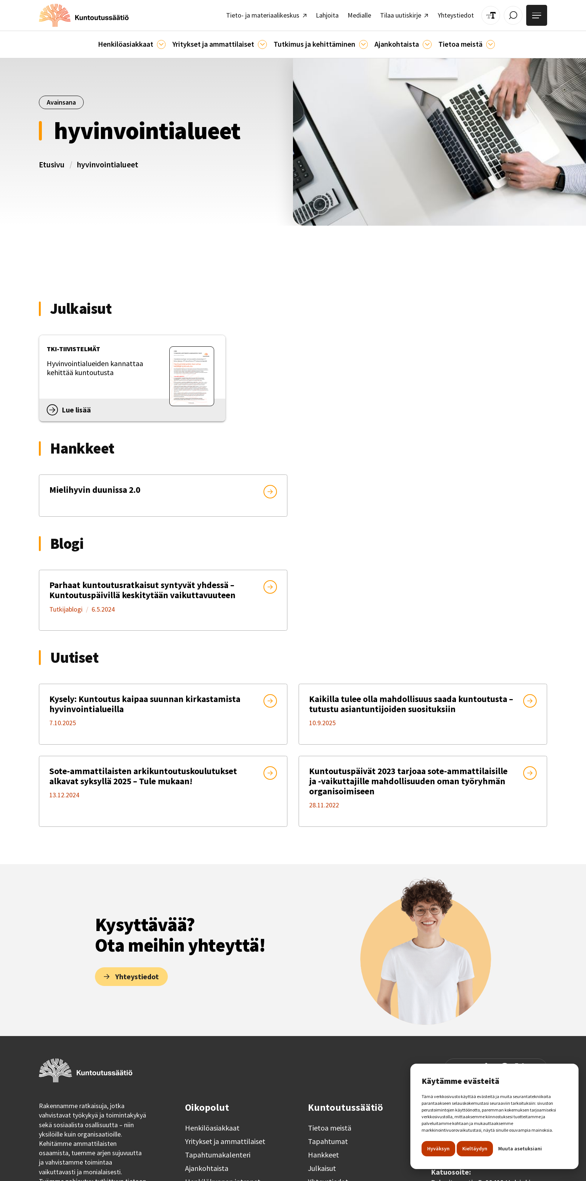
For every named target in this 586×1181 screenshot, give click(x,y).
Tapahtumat (328, 1139)
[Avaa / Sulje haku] (514, 15)
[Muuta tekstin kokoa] (491, 15)
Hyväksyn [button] (438, 1148)
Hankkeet (323, 1153)
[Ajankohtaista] (363, 43)
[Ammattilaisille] (262, 43)
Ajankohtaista (206, 1166)
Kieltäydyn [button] (474, 1148)
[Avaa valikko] (537, 15)
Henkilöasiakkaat (212, 1126)
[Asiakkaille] (161, 43)
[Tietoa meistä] (490, 43)
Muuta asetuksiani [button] (520, 1148)
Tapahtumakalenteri (217, 1153)
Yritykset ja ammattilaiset (225, 1139)
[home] (82, 15)
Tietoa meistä (329, 1126)
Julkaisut (322, 1166)
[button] (132, 44)
